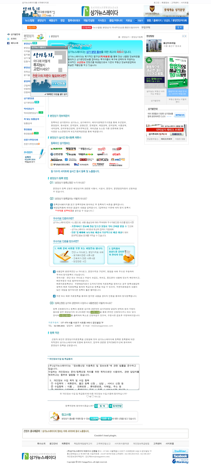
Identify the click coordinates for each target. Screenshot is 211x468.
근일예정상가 (30, 85)
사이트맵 (184, 3)
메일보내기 (30, 162)
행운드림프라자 (132, 27)
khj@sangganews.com (101, 325)
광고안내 (53, 445)
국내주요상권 (118, 27)
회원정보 (165, 3)
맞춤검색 (28, 123)
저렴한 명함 (186, 139)
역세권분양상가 (31, 113)
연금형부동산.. (159, 139)
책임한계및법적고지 (83, 445)
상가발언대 (161, 101)
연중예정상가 (30, 89)
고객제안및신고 (103, 445)
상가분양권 (29, 102)
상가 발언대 (29, 58)
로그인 (156, 3)
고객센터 (175, 3)
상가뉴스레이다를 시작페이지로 (35, 3)
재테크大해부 (172, 139)
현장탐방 (28, 133)
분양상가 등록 (30, 48)
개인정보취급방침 (141, 445)
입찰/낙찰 (28, 61)
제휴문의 (66, 445)
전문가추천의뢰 (32, 144)
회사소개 (41, 445)
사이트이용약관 (122, 445)
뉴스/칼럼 (97, 27)
